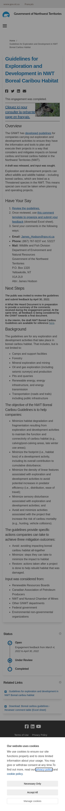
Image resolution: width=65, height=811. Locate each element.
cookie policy (15, 773)
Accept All (32, 792)
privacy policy (44, 769)
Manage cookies (32, 801)
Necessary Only (32, 783)
